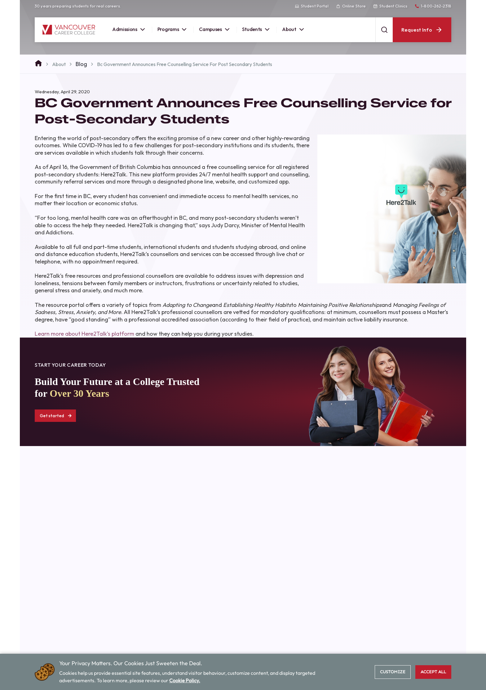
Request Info (422, 29)
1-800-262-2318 (433, 5)
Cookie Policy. (184, 680)
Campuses (215, 29)
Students (256, 29)
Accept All (433, 672)
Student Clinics (390, 5)
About (293, 29)
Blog (81, 64)
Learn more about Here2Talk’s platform (84, 333)
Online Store (351, 5)
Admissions (129, 29)
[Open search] (384, 29)
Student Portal (312, 5)
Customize (392, 672)
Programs (172, 29)
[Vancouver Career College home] (68, 30)
